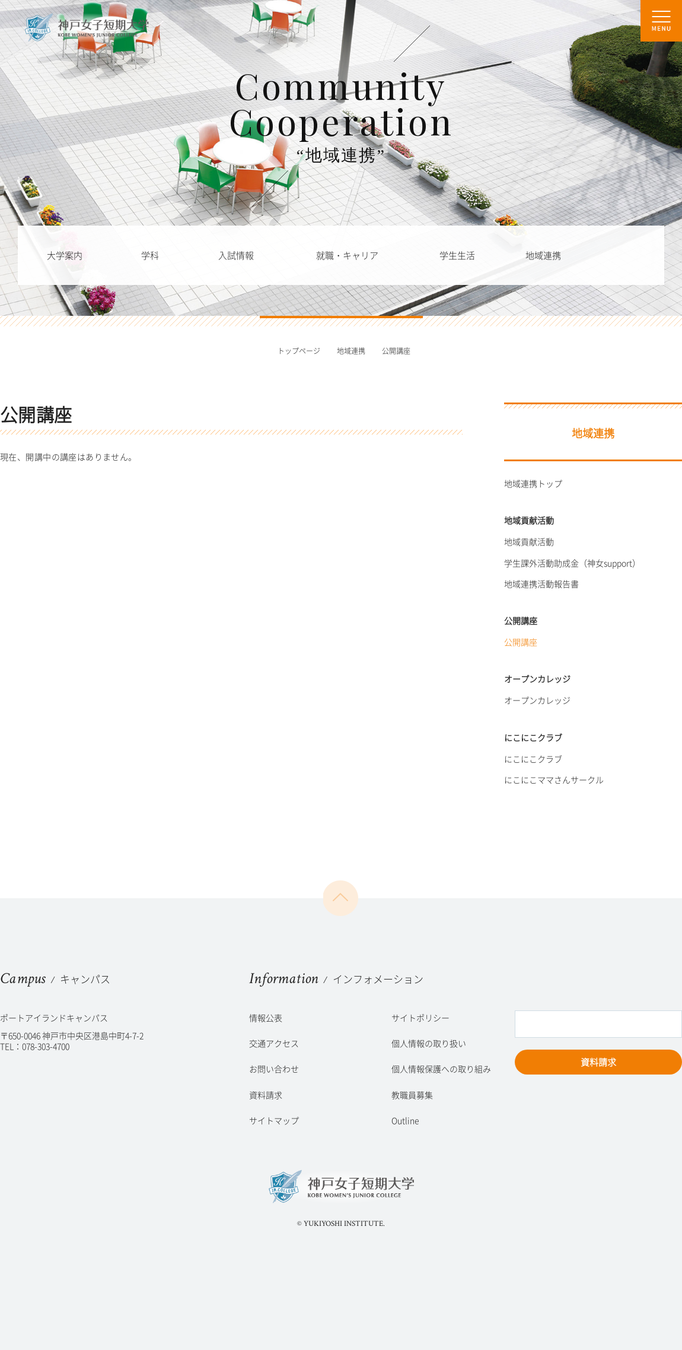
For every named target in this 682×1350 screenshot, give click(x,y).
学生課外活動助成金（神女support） (572, 563)
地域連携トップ (533, 483)
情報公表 (265, 1017)
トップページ (299, 351)
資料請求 (598, 1062)
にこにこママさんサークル (554, 779)
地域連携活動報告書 (541, 584)
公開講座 (520, 642)
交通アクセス (274, 1043)
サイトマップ (274, 1120)
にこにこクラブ (533, 759)
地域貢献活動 (529, 541)
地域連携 (351, 351)
